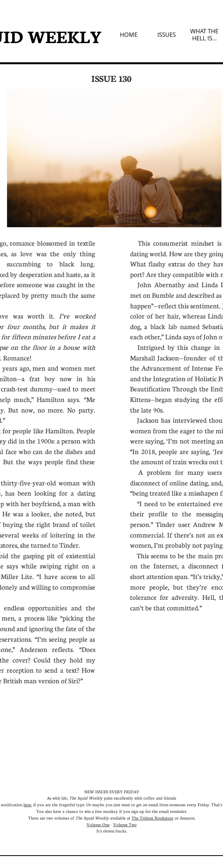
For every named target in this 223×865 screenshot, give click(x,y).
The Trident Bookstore (152, 817)
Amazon (187, 817)
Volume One (98, 824)
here (27, 804)
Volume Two (125, 824)
